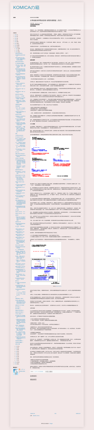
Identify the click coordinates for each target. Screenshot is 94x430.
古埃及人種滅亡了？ (19, 313)
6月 (16, 351)
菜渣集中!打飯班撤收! (19, 158)
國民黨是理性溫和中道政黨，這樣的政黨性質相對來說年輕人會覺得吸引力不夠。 (20, 70)
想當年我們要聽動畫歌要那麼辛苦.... (20, 74)
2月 (16, 358)
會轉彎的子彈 (18, 221)
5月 (16, 353)
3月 (16, 356)
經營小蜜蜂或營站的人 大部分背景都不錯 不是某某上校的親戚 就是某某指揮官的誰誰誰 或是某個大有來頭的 (20, 202)
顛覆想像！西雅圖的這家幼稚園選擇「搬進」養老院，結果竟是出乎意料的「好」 (20, 253)
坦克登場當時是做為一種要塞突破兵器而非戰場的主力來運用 (20, 286)
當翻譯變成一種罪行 (19, 298)
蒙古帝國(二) (17, 306)
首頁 (55, 413)
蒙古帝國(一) (17, 308)
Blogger (51, 423)
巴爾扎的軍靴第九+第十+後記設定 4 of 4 (20, 230)
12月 (17, 48)
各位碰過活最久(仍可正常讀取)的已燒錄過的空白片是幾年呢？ (20, 337)
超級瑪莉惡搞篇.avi (19, 169)
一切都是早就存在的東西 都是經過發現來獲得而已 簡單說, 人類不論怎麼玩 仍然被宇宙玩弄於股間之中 (20, 321)
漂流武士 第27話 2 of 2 (20, 211)
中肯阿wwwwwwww (19, 135)
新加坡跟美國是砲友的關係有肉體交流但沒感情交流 (20, 207)
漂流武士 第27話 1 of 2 (20, 213)
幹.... (16, 296)
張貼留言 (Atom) (36, 415)
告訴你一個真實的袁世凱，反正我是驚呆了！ (20, 326)
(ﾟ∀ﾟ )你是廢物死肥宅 (19, 249)
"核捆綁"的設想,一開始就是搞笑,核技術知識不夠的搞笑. (20, 101)
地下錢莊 (17, 210)
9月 (16, 346)
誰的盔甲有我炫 (18, 114)
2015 (16, 46)
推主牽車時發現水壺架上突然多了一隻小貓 (20, 279)
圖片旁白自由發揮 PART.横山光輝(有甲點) (20, 196)
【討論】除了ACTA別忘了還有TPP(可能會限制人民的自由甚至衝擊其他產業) (20, 218)
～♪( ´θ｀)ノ (22, 369)
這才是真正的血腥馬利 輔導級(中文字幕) (20, 185)
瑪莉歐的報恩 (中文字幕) (20, 175)
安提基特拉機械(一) (19, 342)
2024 (16, 34)
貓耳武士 (17, 280)
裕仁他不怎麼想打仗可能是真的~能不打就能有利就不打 (20, 120)
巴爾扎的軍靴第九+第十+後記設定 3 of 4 (20, 232)
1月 (16, 360)
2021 (16, 38)
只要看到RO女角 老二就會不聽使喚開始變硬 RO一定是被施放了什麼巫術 (20, 242)
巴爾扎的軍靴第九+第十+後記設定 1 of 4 (20, 238)
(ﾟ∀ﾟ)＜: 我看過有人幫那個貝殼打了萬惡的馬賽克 (20, 143)
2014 (16, 362)
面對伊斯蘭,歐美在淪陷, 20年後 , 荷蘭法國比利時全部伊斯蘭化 (20, 58)
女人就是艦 (17, 81)
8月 (16, 347)
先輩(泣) (17, 198)
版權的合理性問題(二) (19, 310)
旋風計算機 (17, 344)
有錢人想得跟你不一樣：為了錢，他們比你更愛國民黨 (20, 275)
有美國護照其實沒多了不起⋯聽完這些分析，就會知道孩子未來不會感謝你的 (20, 271)
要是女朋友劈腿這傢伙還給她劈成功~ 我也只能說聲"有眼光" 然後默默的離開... (20, 78)
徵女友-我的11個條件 (19, 245)
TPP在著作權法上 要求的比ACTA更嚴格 (20, 150)
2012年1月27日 (68, 179)
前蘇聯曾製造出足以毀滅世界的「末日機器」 (20, 98)
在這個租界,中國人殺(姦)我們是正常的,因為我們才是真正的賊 (20, 123)
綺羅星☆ (17, 215)
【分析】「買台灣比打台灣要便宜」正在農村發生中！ (20, 261)
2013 (16, 363)
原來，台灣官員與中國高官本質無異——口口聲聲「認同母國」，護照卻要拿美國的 (20, 333)
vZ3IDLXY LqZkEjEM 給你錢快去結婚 (20, 84)
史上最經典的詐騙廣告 (19, 63)
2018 (16, 41)
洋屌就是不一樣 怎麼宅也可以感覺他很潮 (20, 117)
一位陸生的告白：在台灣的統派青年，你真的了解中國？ (20, 167)
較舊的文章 (78, 413)
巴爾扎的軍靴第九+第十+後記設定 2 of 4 (20, 235)
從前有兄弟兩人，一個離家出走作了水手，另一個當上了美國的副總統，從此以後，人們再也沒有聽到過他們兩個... (20, 129)
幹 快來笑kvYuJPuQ (19, 137)
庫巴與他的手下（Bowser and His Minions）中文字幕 (20, 172)
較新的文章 (32, 413)
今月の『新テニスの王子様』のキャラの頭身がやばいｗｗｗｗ (20, 108)
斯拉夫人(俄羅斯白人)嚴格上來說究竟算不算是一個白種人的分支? (20, 139)
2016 (16, 45)
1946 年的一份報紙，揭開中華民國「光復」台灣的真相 (20, 66)
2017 (16, 43)
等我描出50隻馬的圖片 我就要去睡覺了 (20, 112)
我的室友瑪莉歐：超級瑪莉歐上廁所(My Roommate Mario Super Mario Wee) (20, 178)
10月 (17, 51)
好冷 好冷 (17, 151)
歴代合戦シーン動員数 (19, 96)
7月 (16, 349)
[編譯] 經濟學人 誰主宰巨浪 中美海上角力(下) (20, 264)
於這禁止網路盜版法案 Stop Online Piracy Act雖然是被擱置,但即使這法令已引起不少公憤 (20, 302)
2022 (16, 36)
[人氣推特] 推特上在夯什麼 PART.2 (20, 193)
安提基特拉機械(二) (19, 340)
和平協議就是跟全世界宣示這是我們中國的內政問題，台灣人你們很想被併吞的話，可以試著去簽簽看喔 (20, 162)
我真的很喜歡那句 (18, 53)
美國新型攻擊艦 (18, 104)
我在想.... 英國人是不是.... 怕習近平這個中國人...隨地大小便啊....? (20, 257)
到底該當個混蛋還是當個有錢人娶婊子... (20, 224)
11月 (17, 50)
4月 (16, 354)
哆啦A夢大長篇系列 (19, 94)
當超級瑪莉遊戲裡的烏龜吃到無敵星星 (20, 191)
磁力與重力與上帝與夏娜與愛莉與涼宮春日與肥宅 (20, 316)
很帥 (16, 133)
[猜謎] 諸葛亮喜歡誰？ (19, 61)
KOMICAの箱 (26, 7)
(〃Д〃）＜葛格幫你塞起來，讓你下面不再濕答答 (20, 146)
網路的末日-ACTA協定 (19, 305)
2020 (16, 40)
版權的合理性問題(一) (19, 312)
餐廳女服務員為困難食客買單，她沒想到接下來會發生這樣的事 (20, 329)
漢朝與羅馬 (17, 106)
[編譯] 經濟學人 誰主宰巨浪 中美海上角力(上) (20, 267)
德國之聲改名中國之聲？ (20, 153)
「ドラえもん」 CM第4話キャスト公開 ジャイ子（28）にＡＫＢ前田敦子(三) (20, 293)
